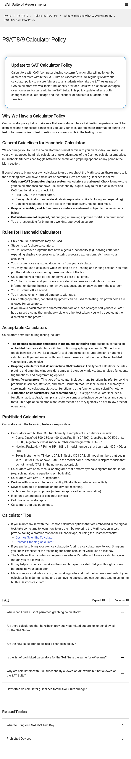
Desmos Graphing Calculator (34, 542)
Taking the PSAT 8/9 (46, 15)
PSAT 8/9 (22, 15)
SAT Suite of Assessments (25, 4)
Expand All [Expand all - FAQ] (98, 600)
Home (7, 15)
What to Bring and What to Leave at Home (88, 15)
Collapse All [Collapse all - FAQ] (122, 600)
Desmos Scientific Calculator (34, 537)
